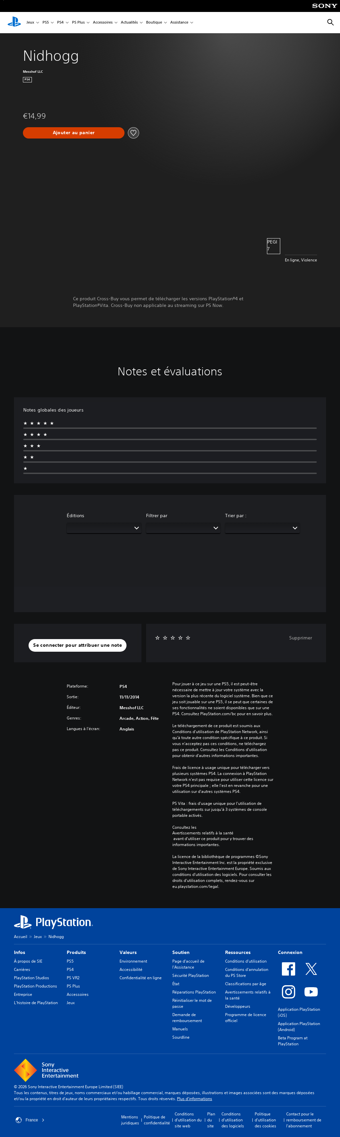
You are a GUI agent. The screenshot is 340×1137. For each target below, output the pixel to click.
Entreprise (23, 994)
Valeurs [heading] (128, 952)
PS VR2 (73, 978)
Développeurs (237, 1006)
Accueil (20, 936)
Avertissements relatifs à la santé (202, 833)
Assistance (179, 22)
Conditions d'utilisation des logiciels (232, 1120)
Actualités (129, 22)
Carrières (22, 969)
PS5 (45, 22)
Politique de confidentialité (157, 1120)
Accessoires (103, 22)
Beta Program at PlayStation (292, 1041)
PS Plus (78, 22)
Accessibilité (131, 969)
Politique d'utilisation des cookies (265, 1120)
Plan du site (211, 1120)
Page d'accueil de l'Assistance (188, 964)
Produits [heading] (76, 952)
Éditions (75, 516)
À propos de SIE (28, 961)
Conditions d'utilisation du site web (188, 1120)
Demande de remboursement (187, 1017)
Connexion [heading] (290, 952)
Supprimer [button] (300, 638)
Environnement (133, 961)
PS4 (60, 22)
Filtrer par (156, 516)
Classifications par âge (245, 984)
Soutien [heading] (181, 952)
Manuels (180, 1029)
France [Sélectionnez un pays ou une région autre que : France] (30, 1120)
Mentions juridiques (130, 1120)
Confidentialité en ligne (141, 978)
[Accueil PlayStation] (14, 23)
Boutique (154, 22)
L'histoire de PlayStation (36, 1002)
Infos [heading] (19, 952)
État (175, 984)
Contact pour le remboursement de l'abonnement (303, 1120)
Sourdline (181, 1037)
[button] (77, 645)
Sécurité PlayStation (190, 975)
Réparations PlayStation (194, 992)
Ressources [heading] (238, 952)
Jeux (30, 22)
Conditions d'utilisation (246, 961)
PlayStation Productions (35, 986)
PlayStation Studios (31, 978)
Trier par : (236, 516)
